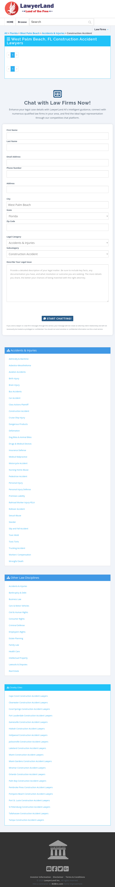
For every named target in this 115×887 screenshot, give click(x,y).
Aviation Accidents (17, 372)
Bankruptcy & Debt (17, 592)
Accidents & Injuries (53, 33)
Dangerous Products (18, 424)
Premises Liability (17, 496)
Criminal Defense (17, 625)
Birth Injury (14, 378)
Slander (12, 522)
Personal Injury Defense (20, 489)
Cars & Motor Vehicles (19, 605)
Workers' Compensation (20, 554)
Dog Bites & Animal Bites (20, 437)
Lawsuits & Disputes (18, 664)
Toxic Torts (14, 541)
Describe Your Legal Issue (19, 262)
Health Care (14, 651)
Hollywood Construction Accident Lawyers (28, 735)
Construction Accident (19, 411)
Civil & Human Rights (18, 612)
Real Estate (14, 671)
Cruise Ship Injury (17, 417)
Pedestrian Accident (18, 476)
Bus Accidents (15, 391)
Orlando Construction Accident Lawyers (27, 774)
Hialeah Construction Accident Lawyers (27, 728)
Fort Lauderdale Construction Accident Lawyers (30, 715)
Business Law (15, 599)
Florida (14, 33)
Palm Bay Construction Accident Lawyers (27, 780)
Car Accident (15, 398)
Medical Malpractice (18, 456)
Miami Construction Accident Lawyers (26, 754)
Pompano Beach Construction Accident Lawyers (31, 794)
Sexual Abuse (15, 515)
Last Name (12, 141)
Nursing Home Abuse (19, 469)
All (6, 33)
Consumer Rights (17, 618)
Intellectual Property (18, 658)
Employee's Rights (17, 631)
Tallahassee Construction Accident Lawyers (29, 813)
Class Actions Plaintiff (18, 404)
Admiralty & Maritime (19, 359)
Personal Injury (16, 483)
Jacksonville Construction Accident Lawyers (28, 741)
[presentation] (57, 308)
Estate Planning (16, 638)
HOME (10, 22)
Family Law (14, 645)
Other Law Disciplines (25, 578)
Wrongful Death (16, 561)
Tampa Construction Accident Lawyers (26, 820)
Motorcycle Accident (18, 463)
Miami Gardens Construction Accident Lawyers (30, 761)
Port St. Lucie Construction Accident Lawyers (29, 800)
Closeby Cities (15, 687)
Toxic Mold (14, 535)
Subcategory (13, 248)
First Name (12, 130)
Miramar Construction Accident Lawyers (27, 767)
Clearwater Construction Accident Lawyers (28, 702)
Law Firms (101, 29)
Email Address (14, 156)
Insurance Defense (17, 450)
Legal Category (14, 236)
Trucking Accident (17, 548)
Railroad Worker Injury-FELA (22, 502)
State (9, 210)
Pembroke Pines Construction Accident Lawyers (31, 787)
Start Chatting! (57, 318)
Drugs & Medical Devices (20, 443)
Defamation (14, 430)
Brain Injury (14, 385)
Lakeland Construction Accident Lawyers (27, 748)
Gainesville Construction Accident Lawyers (28, 722)
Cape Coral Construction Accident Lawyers (28, 696)
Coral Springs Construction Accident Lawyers (29, 709)
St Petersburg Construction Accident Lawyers (29, 807)
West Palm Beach (30, 33)
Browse (22, 22)
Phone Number (14, 168)
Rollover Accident (17, 509)
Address (11, 183)
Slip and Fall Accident (18, 528)
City (8, 198)
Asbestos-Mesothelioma (20, 365)
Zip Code (11, 221)
